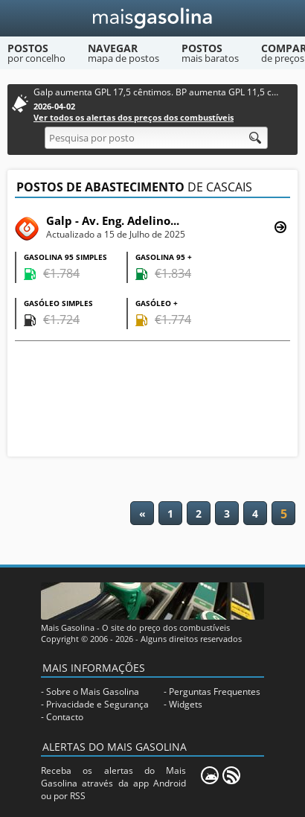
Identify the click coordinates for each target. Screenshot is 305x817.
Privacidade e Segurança (97, 704)
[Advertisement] (152, 400)
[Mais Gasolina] (153, 18)
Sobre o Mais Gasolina (92, 691)
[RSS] (231, 775)
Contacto (64, 716)
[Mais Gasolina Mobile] (210, 775)
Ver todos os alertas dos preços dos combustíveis (133, 117)
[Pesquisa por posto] (156, 138)
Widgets (185, 704)
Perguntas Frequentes (214, 691)
